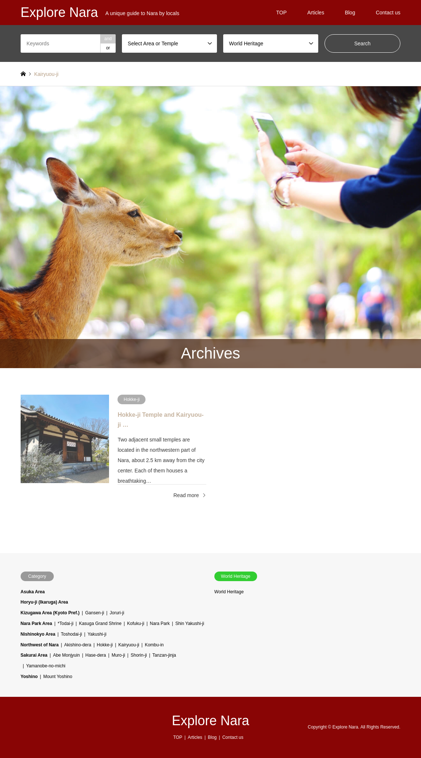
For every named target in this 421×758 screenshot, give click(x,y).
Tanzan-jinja (164, 655)
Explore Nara (210, 720)
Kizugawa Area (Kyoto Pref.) (50, 612)
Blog (350, 12)
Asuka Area (33, 591)
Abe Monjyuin (66, 655)
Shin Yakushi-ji (189, 623)
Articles (315, 12)
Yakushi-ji (97, 634)
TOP (281, 12)
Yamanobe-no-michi (46, 665)
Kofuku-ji (135, 623)
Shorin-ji (139, 655)
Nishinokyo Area (38, 634)
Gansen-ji (94, 612)
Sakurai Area (34, 655)
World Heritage (229, 591)
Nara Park (160, 623)
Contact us (388, 12)
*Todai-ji (66, 623)
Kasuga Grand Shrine (100, 623)
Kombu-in (154, 644)
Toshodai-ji (71, 634)
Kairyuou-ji (128, 644)
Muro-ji (118, 655)
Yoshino (29, 676)
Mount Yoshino (57, 676)
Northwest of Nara (40, 644)
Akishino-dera (77, 644)
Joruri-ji (117, 612)
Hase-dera (95, 655)
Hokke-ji (105, 644)
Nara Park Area (36, 623)
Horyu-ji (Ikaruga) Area (44, 602)
